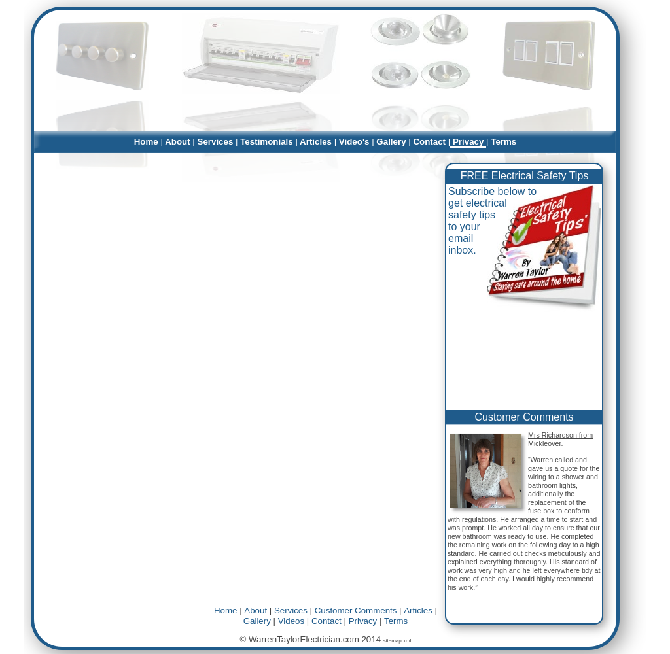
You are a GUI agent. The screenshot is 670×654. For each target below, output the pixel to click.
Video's (354, 141)
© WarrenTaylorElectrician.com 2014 (311, 639)
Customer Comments (523, 416)
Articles (418, 610)
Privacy (363, 621)
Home (225, 610)
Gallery (257, 621)
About (255, 610)
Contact (326, 621)
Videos (291, 621)
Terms (396, 621)
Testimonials (267, 141)
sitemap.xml (397, 641)
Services (291, 610)
